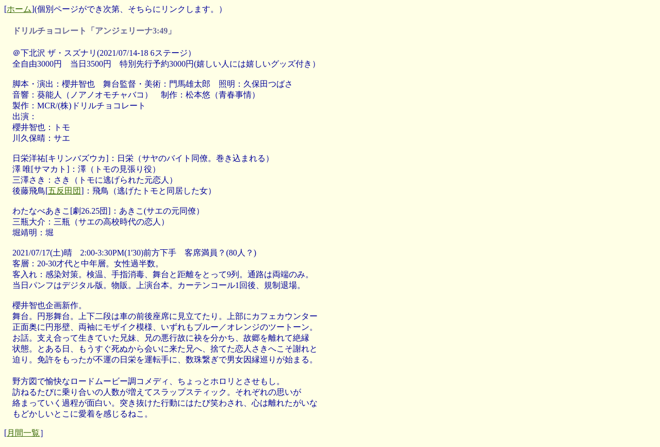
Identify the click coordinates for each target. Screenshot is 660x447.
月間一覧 (23, 432)
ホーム (19, 9)
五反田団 (64, 190)
